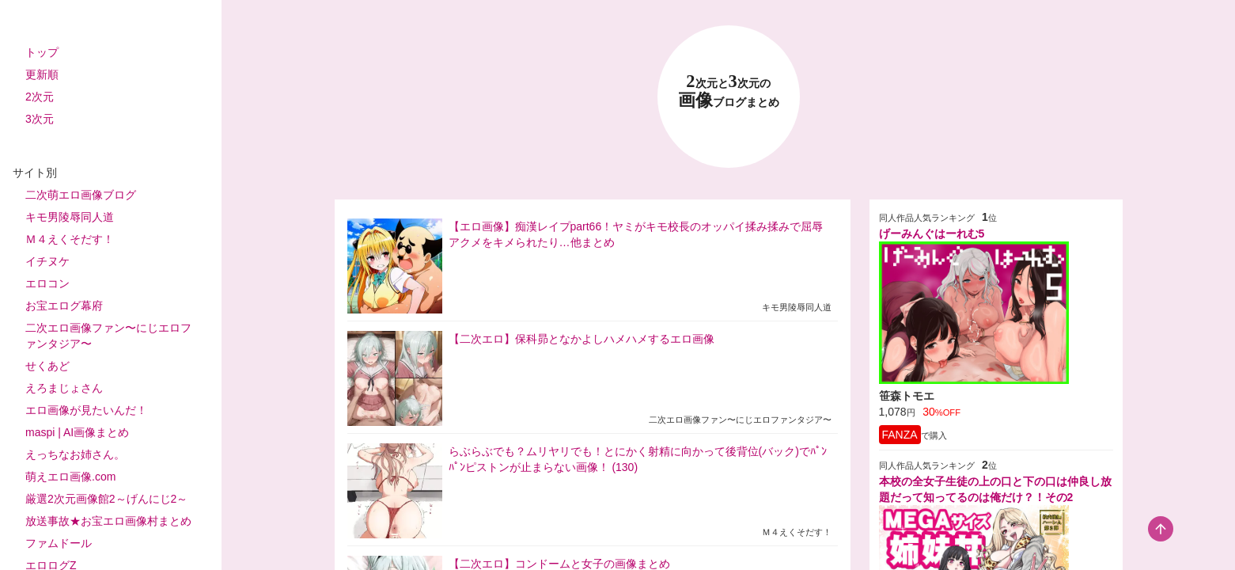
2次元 (39, 96)
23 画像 (728, 91)
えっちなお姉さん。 (75, 454)
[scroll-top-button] (1160, 529)
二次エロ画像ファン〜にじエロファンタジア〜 (108, 335)
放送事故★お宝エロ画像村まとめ (108, 521)
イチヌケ (47, 261)
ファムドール (58, 543)
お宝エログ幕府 (64, 305)
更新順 (42, 74)
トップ (42, 52)
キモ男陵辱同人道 (69, 217)
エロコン (47, 283)
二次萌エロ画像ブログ (80, 194)
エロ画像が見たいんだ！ (86, 410)
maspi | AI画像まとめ (77, 432)
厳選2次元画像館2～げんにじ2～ (106, 498)
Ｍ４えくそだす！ (69, 239)
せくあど (47, 365)
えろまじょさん (64, 388)
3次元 (39, 118)
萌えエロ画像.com (70, 476)
